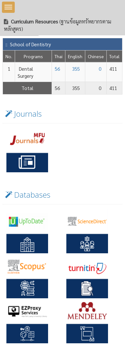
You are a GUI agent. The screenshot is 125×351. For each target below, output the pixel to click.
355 (76, 69)
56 (57, 69)
